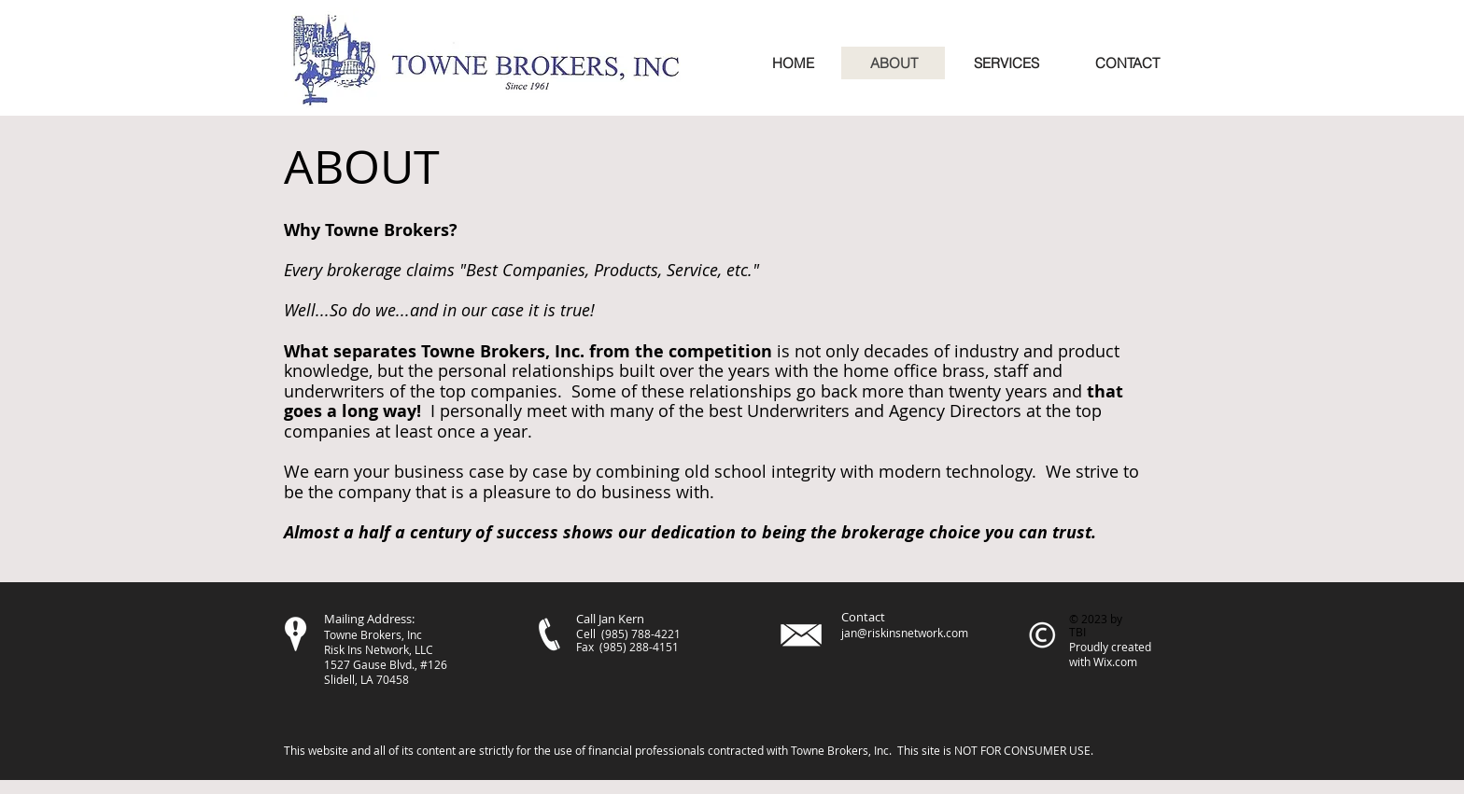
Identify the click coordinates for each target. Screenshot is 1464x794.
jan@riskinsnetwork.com (904, 632)
